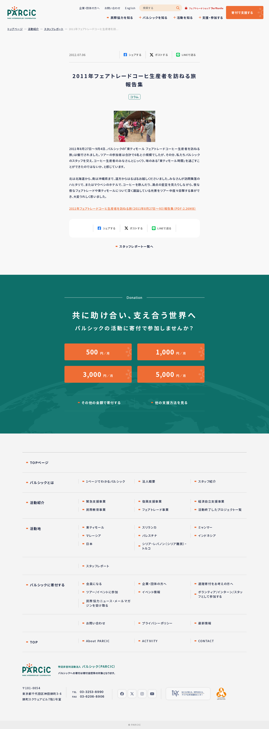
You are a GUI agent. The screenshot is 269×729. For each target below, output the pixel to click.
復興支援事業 (152, 501)
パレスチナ (149, 535)
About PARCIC (97, 641)
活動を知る (185, 17)
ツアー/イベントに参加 (102, 592)
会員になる (94, 583)
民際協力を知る (122, 17)
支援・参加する (212, 17)
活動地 (35, 528)
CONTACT (206, 641)
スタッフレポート (54, 29)
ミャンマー (205, 527)
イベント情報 (151, 592)
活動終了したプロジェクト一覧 (220, 509)
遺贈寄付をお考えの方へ (216, 583)
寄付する (242, 12)
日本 (89, 543)
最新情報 (204, 623)
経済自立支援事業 (211, 501)
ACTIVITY (150, 641)
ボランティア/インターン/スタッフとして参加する (220, 594)
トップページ (15, 29)
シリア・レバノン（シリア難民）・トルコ (164, 545)
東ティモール (95, 527)
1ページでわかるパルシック (105, 481)
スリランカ (149, 527)
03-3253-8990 (92, 692)
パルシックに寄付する (47, 584)
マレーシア (93, 535)
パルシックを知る (155, 17)
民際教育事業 (96, 509)
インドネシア (207, 535)
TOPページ (39, 462)
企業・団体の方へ (89, 8)
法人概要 (148, 481)
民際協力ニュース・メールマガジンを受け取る (108, 603)
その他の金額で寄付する (101, 402)
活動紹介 (33, 29)
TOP (34, 642)
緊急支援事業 (96, 501)
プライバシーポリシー (157, 623)
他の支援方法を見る (171, 402)
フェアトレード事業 (155, 509)
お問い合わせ (112, 8)
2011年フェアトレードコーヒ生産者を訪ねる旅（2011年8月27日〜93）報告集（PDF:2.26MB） (132, 208)
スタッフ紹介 (207, 481)
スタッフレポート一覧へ (136, 246)
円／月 (98, 351)
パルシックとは (42, 482)
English (130, 8)
